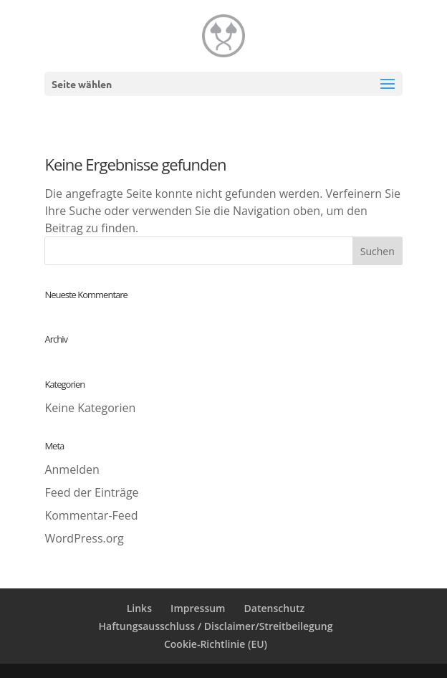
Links (139, 608)
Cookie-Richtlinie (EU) (215, 644)
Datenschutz (274, 608)
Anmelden (71, 469)
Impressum (197, 608)
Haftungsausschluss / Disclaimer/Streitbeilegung (216, 626)
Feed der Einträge (91, 492)
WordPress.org (83, 538)
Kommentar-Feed (91, 515)
